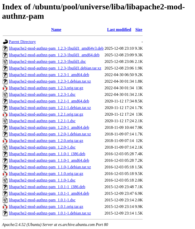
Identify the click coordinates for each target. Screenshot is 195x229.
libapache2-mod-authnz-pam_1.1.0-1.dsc (42, 180)
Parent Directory (22, 42)
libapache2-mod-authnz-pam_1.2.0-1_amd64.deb (49, 127)
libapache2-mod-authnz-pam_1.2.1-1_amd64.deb (49, 101)
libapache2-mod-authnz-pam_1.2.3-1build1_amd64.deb (54, 55)
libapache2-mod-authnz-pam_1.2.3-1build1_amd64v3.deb (56, 48)
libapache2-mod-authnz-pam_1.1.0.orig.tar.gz (46, 173)
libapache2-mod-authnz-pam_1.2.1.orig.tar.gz (46, 114)
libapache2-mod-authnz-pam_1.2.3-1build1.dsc (47, 61)
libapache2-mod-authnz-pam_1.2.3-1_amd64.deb (49, 75)
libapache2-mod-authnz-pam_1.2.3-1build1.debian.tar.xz (55, 68)
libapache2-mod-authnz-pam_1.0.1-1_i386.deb (47, 187)
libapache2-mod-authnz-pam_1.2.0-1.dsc (42, 147)
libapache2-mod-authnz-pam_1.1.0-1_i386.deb (47, 154)
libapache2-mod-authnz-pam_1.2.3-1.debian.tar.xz (50, 81)
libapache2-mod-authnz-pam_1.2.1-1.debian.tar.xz (50, 107)
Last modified (119, 29)
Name (56, 29)
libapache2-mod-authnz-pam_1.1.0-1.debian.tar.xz (50, 167)
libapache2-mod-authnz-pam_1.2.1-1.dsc (42, 121)
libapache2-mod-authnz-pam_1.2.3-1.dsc (42, 94)
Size (138, 29)
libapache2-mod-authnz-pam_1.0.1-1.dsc (42, 200)
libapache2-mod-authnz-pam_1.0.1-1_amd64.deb (49, 193)
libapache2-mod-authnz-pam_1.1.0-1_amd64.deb (49, 160)
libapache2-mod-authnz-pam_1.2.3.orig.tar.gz (46, 88)
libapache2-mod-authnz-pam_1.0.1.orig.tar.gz (46, 206)
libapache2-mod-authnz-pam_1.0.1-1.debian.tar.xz (50, 213)
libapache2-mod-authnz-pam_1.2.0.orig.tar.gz (46, 140)
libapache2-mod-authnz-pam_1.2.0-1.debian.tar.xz (50, 134)
